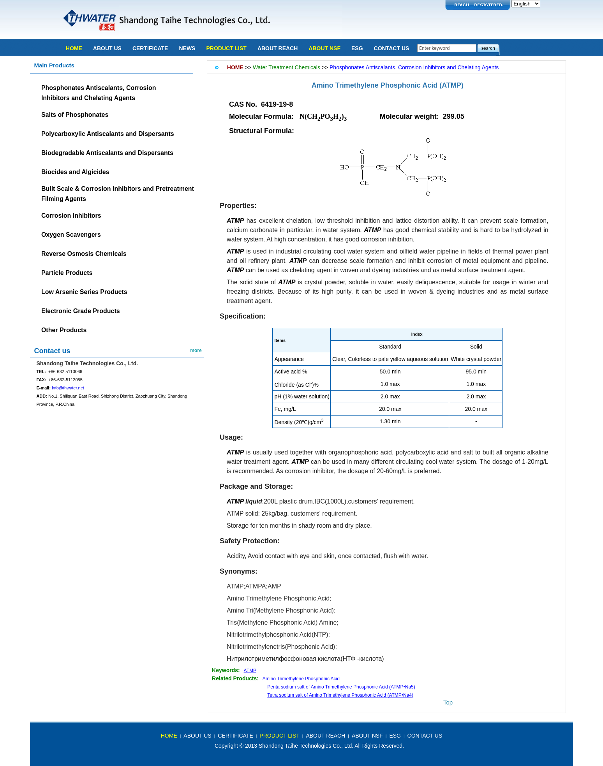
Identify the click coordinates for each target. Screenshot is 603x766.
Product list (226, 48)
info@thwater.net (68, 388)
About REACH (277, 48)
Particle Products (67, 272)
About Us (107, 48)
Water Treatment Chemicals (286, 67)
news (187, 48)
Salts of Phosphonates (74, 114)
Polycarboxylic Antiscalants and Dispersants (107, 133)
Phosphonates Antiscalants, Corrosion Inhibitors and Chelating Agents (414, 67)
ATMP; (236, 586)
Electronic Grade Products (80, 311)
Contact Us (391, 48)
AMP (274, 586)
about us (197, 736)
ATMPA (255, 586)
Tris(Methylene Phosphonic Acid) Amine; (283, 622)
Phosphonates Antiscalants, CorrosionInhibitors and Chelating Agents (98, 93)
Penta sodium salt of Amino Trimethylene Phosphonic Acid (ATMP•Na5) (341, 687)
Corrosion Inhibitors (71, 215)
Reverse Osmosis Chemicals (84, 253)
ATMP (250, 670)
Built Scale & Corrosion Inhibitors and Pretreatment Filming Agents (117, 193)
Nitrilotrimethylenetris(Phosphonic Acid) (281, 646)
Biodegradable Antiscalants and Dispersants (107, 153)
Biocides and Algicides (75, 172)
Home (74, 48)
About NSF (324, 48)
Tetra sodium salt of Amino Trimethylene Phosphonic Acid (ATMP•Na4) (340, 695)
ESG (357, 48)
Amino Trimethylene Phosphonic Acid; (279, 598)
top (448, 702)
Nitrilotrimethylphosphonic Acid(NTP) (277, 634)
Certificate (150, 48)
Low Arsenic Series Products (84, 292)
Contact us (52, 351)
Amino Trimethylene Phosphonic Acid (375, 85)
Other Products (63, 330)
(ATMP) (451, 85)
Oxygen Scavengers (71, 234)
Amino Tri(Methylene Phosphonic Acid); (281, 610)
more (195, 350)
